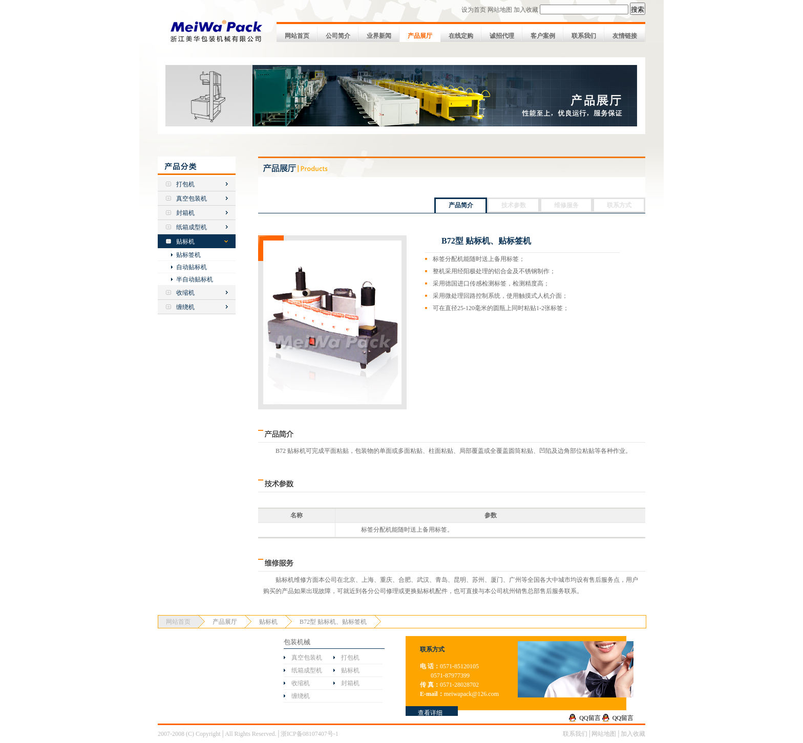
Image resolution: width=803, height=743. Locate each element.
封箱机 (185, 212)
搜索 (637, 9)
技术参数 (513, 205)
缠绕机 (185, 307)
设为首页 (473, 9)
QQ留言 (589, 718)
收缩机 (185, 292)
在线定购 (461, 35)
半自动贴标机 (194, 279)
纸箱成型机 (191, 227)
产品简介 (461, 205)
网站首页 (297, 35)
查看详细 (430, 712)
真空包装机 (191, 198)
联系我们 (584, 35)
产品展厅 (420, 35)
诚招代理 (502, 35)
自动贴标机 (191, 267)
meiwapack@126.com (471, 693)
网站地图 (500, 9)
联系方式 (619, 205)
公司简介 (338, 35)
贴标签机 (188, 254)
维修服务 (566, 205)
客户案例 (543, 35)
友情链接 (624, 35)
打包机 (185, 184)
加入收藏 (526, 9)
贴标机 (185, 241)
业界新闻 (379, 35)
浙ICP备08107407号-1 (310, 733)
